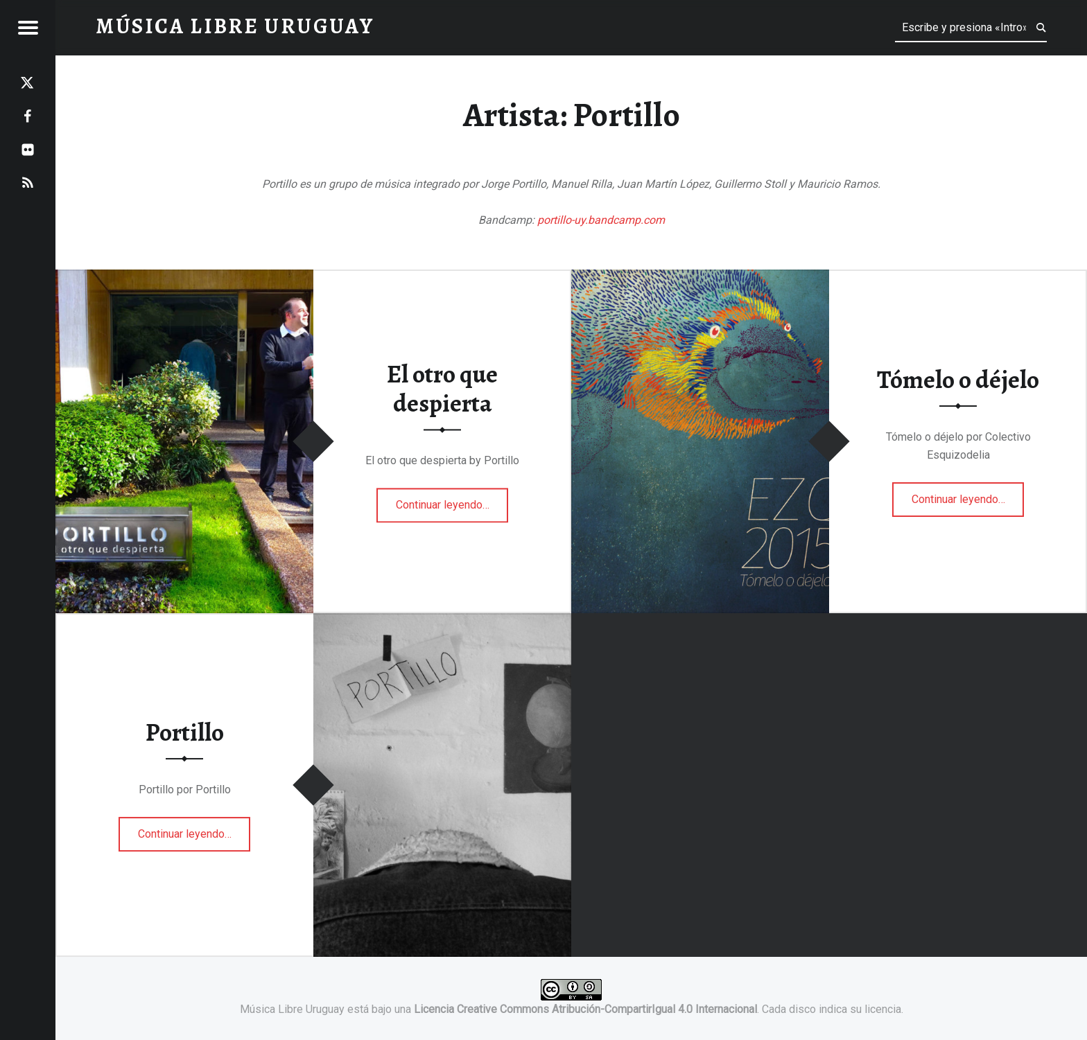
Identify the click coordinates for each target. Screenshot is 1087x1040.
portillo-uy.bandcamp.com (601, 220)
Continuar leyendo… (452, 500)
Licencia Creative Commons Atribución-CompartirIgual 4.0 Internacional (585, 1009)
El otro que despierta (442, 389)
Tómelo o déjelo (958, 380)
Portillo (185, 732)
